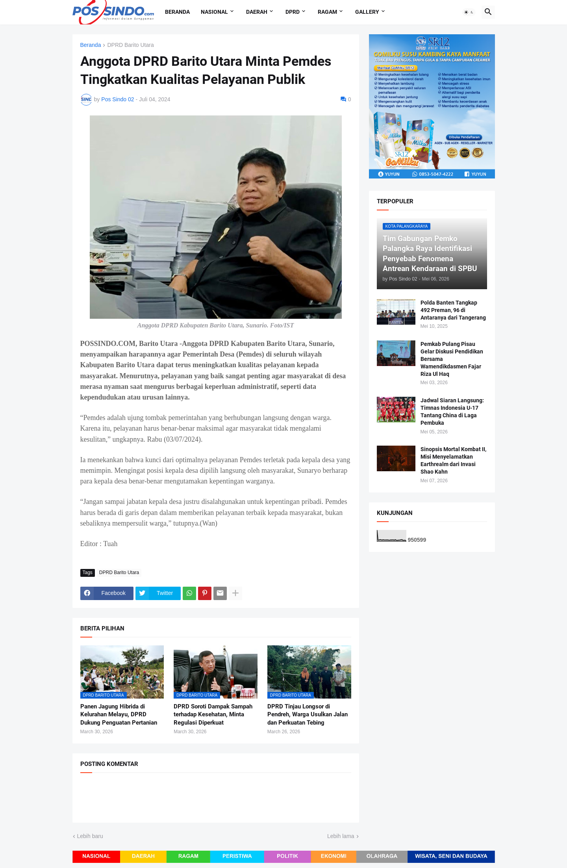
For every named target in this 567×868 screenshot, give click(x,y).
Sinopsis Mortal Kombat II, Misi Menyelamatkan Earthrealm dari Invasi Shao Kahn (453, 460)
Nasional (214, 12)
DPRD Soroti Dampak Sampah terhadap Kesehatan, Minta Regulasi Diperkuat (213, 714)
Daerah (256, 12)
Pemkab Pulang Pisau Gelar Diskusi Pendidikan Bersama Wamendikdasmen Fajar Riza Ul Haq (452, 359)
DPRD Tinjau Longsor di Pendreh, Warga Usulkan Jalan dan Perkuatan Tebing (307, 714)
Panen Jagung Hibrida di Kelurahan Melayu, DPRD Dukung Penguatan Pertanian (118, 714)
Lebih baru (90, 836)
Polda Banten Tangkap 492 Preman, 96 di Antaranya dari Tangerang (453, 310)
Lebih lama (340, 836)
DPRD (292, 12)
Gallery (367, 12)
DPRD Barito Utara (130, 45)
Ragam (327, 12)
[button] (469, 12)
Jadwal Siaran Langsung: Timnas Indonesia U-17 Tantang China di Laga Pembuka (452, 411)
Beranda (177, 12)
